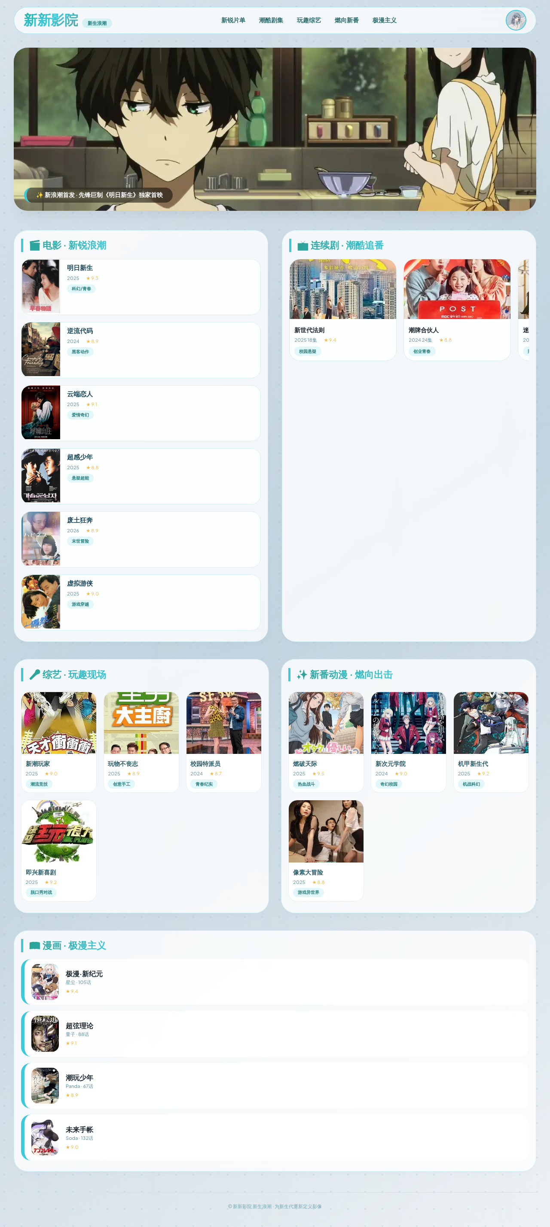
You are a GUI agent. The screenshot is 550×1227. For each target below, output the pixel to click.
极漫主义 (385, 20)
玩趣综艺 (309, 20)
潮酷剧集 (271, 20)
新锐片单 (233, 20)
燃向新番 (347, 20)
